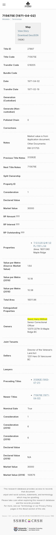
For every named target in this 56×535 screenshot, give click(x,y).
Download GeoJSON (28, 35)
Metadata (6, 19)
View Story (23, 31)
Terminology (17, 19)
